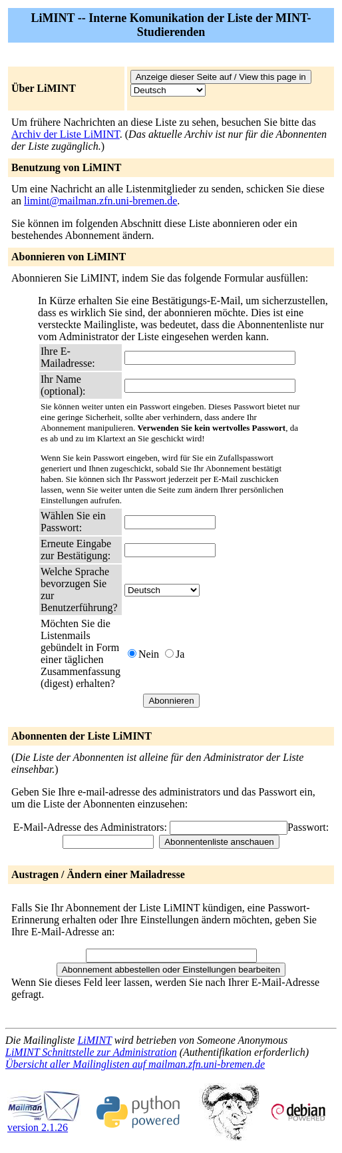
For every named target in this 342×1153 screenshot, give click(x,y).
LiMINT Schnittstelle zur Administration (91, 1052)
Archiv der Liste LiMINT (65, 134)
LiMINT (94, 1040)
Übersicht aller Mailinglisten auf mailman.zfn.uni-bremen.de (135, 1064)
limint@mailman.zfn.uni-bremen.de (100, 200)
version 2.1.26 (44, 1122)
